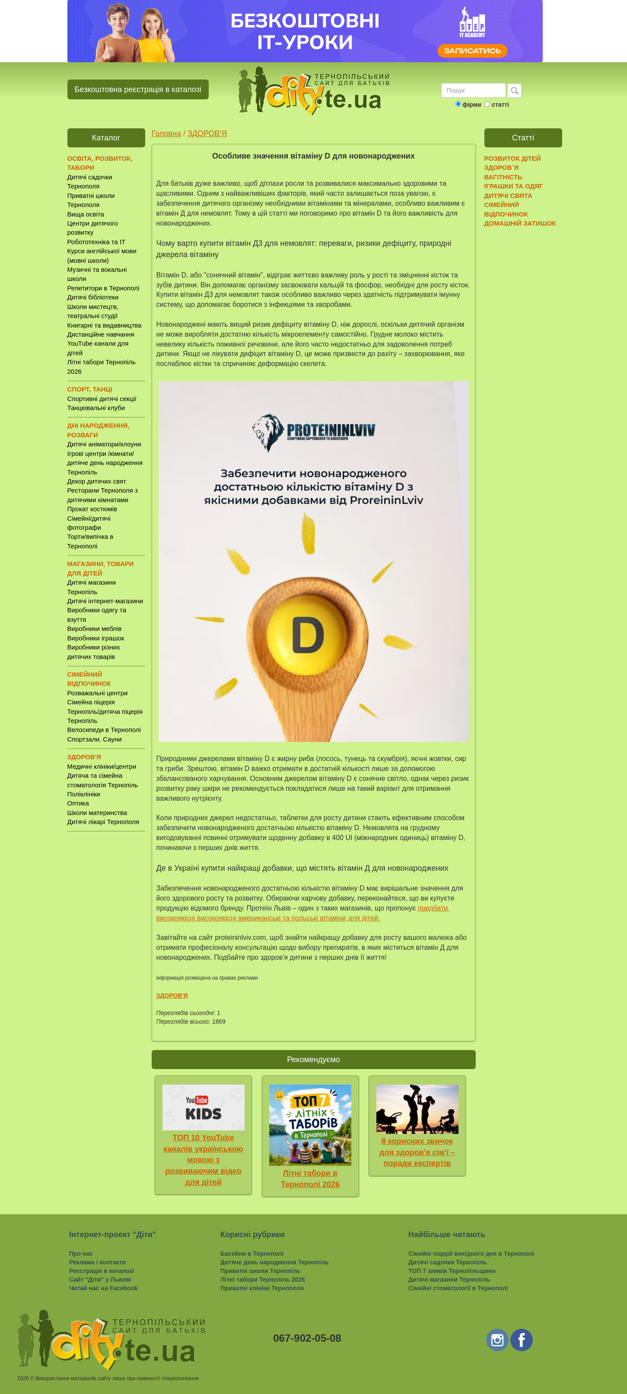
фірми (471, 104)
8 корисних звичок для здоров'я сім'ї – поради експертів (417, 1152)
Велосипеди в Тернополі (104, 729)
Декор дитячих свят (96, 481)
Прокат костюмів (92, 508)
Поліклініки (83, 794)
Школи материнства (97, 812)
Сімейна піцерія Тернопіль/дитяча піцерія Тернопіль (105, 711)
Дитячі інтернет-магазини (105, 601)
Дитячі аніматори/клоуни (104, 444)
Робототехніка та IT (96, 241)
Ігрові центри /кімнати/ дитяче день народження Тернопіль (105, 463)
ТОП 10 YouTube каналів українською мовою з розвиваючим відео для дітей (203, 1160)
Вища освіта (85, 214)
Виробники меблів (94, 628)
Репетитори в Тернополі (103, 288)
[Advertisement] (106, 973)
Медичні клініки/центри (102, 766)
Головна (166, 133)
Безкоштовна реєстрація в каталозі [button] (138, 89)
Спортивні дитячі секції (102, 398)
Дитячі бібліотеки (93, 297)
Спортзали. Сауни (94, 739)
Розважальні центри (97, 693)
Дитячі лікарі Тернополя (103, 821)
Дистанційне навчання (100, 334)
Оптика (78, 803)
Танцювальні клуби (96, 407)
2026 (23, 1378)
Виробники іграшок (95, 638)
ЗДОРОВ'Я (207, 133)
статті (500, 104)
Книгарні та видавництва (104, 325)
